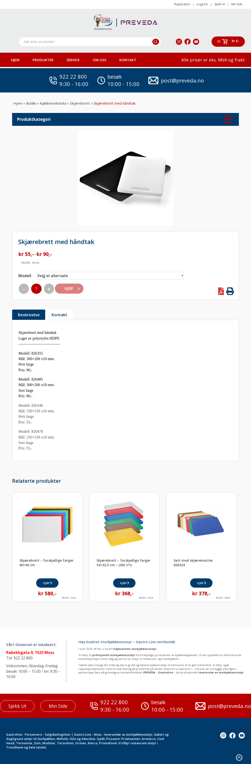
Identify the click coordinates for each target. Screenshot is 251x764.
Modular (48, 743)
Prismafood (108, 743)
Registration (182, 4)
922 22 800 (73, 76)
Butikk (31, 103)
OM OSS (99, 59)
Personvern (33, 734)
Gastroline (14, 734)
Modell (24, 275)
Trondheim (14, 747)
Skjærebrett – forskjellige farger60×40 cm (46, 562)
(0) (218, 41)
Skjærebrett (80, 103)
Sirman (80, 743)
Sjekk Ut (219, 4)
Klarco (92, 743)
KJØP (68, 288)
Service (73, 59)
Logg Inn (202, 4)
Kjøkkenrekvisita (53, 103)
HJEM (15, 59)
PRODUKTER (43, 59)
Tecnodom (65, 743)
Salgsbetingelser (58, 734)
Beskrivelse (29, 314)
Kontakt (127, 59)
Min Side (236, 4)
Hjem (17, 103)
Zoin (37, 743)
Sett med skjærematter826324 (193, 562)
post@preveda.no (182, 80)
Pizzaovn (113, 739)
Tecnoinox (24, 743)
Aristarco (149, 739)
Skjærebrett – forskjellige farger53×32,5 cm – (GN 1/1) (123, 562)
